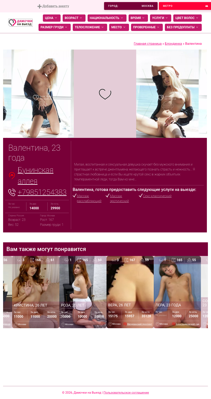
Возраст (74, 18)
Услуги (160, 18)
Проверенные (147, 27)
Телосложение (90, 27)
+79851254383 (42, 192)
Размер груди (55, 27)
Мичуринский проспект (139, 324)
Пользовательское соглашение (126, 392)
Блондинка (173, 44)
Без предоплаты (183, 27)
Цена (52, 18)
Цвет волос (187, 18)
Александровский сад (187, 324)
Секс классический (157, 196)
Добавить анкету (53, 6)
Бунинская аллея (35, 176)
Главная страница (148, 44)
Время (138, 18)
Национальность (107, 18)
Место (119, 27)
